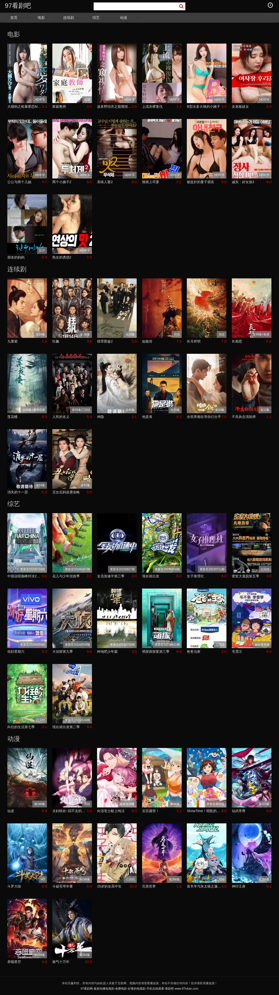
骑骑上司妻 (150, 182)
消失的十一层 (17, 492)
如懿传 (147, 341)
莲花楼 (12, 417)
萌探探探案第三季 (155, 651)
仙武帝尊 (239, 811)
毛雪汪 (237, 651)
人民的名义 (60, 417)
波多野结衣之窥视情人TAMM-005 (114, 106)
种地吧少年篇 (107, 651)
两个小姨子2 (61, 182)
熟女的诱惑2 (61, 257)
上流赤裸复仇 (152, 106)
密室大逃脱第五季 (245, 576)
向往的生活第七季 (21, 727)
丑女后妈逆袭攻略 (66, 492)
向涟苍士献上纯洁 (110, 811)
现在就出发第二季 (66, 727)
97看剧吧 (18, 5)
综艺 (96, 17)
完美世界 (149, 886)
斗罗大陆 (14, 886)
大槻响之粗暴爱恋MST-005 (24, 106)
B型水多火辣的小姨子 (203, 106)
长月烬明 (194, 341)
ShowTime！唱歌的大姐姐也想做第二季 (204, 811)
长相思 (237, 341)
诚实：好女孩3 (243, 182)
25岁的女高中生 (109, 886)
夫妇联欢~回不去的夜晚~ (69, 811)
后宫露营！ (150, 811)
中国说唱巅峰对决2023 (24, 576)
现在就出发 (150, 576)
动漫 (123, 17)
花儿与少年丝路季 (66, 576)
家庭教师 (59, 106)
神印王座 (239, 886)
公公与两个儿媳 (19, 182)
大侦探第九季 (62, 651)
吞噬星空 (14, 962)
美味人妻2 (105, 182)
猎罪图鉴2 (105, 341)
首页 (14, 17)
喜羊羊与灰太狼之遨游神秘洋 (204, 886)
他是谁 (147, 417)
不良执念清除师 (244, 417)
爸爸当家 (194, 651)
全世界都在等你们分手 (204, 417)
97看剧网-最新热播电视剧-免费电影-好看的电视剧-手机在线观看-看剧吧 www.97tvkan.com (139, 988)
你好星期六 (15, 651)
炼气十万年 (60, 962)
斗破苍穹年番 (62, 886)
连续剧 (68, 17)
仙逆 (10, 811)
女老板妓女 (240, 106)
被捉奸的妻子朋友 (200, 182)
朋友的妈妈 (15, 257)
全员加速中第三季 (110, 576)
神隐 (100, 417)
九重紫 (12, 341)
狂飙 (55, 341)
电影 (41, 17)
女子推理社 (195, 576)
